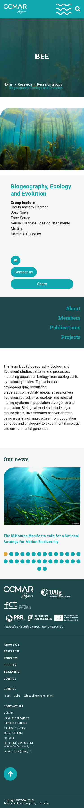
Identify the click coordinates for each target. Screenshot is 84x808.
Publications (65, 327)
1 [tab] (6, 553)
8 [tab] (45, 553)
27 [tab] (73, 561)
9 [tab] (50, 553)
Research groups (49, 84)
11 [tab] (62, 553)
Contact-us (24, 272)
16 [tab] (11, 561)
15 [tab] (6, 561)
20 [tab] (34, 561)
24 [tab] (56, 561)
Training (11, 670)
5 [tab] (28, 553)
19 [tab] (28, 561)
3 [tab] (17, 553)
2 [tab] (11, 553)
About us (11, 643)
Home (8, 84)
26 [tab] (67, 561)
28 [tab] (78, 561)
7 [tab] (39, 553)
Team (7, 694)
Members (69, 317)
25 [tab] (62, 561)
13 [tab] (73, 553)
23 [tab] (50, 561)
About (73, 308)
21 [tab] (39, 561)
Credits (44, 802)
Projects (70, 336)
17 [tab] (17, 561)
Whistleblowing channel (38, 694)
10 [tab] (56, 553)
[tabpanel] (42, 505)
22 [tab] (45, 561)
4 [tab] (22, 553)
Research (25, 84)
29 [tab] (39, 568)
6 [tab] (34, 553)
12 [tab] (67, 553)
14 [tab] (78, 553)
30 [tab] (45, 568)
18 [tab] (22, 561)
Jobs (17, 694)
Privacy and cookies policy (20, 802)
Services (11, 657)
